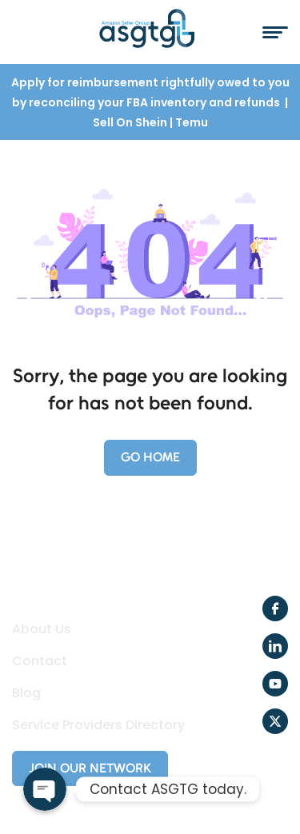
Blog (26, 693)
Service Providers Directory (98, 725)
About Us (41, 629)
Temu (191, 122)
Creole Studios (108, 801)
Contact (39, 661)
